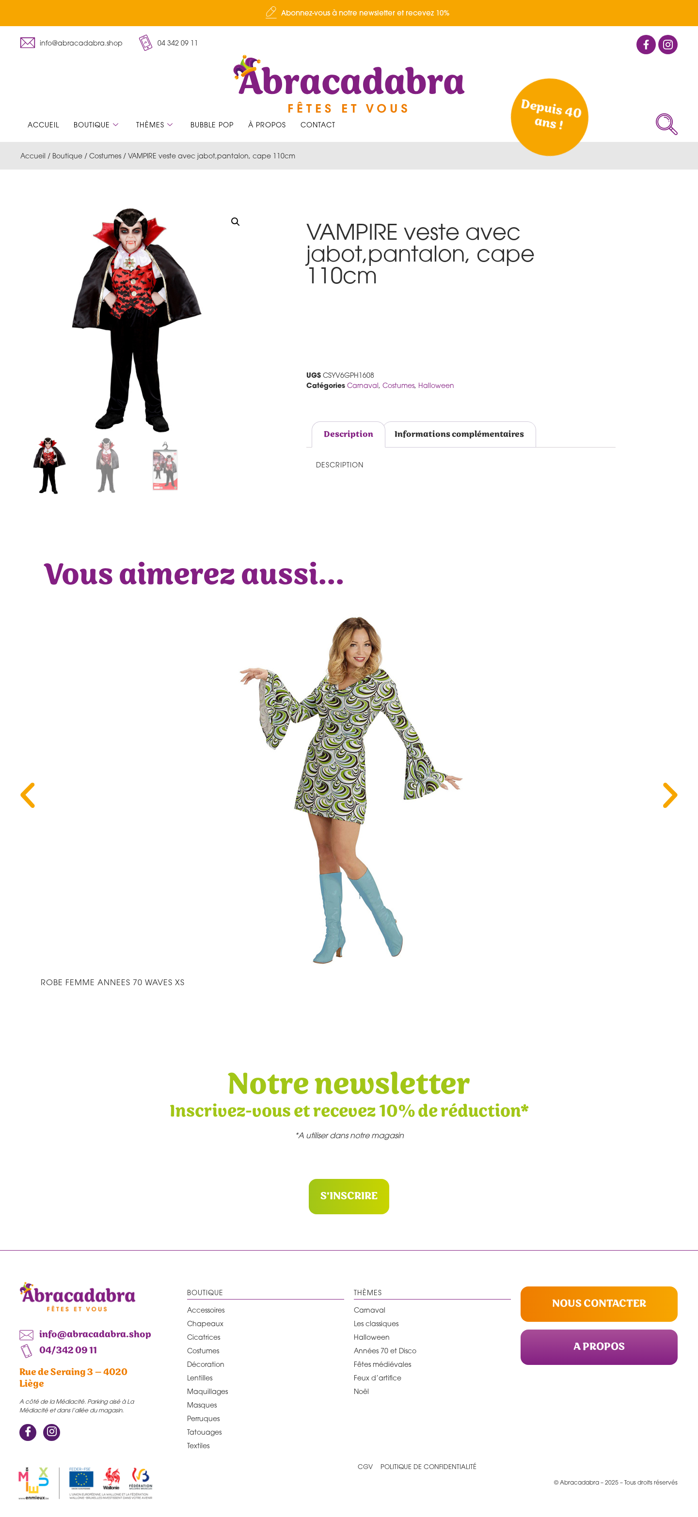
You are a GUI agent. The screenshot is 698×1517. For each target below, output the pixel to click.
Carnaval (363, 385)
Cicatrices (203, 1336)
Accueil (43, 125)
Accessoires (205, 1309)
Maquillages (207, 1391)
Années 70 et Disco (385, 1350)
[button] (235, 222)
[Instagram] (51, 1432)
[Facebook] (27, 1432)
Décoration (205, 1364)
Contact (318, 125)
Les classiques (376, 1323)
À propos (267, 125)
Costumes (105, 156)
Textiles (198, 1445)
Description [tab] (348, 434)
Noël (361, 1391)
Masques (202, 1404)
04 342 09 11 (178, 43)
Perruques (203, 1418)
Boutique (96, 125)
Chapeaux (205, 1323)
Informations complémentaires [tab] (459, 434)
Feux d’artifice (377, 1377)
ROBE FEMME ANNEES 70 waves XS (113, 982)
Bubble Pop (212, 125)
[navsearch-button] (667, 124)
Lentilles (199, 1377)
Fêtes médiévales (382, 1364)
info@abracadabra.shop (81, 43)
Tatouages (204, 1431)
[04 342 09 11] (145, 42)
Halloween (436, 385)
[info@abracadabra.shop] (27, 42)
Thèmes (154, 125)
